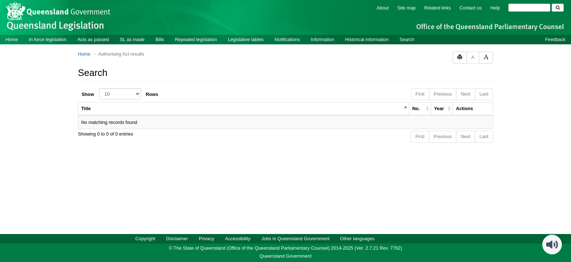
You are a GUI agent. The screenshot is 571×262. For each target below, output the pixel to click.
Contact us (471, 7)
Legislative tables (246, 39)
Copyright (145, 238)
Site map (406, 7)
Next (465, 93)
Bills (159, 39)
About (383, 7)
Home (11, 39)
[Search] (529, 7)
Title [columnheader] (86, 108)
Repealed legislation (196, 39)
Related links (437, 7)
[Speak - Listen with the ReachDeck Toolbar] (552, 244)
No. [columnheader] (416, 108)
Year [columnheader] (439, 108)
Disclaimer (177, 238)
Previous (443, 93)
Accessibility (238, 238)
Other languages (357, 238)
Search (406, 39)
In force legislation (47, 39)
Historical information (367, 39)
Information (322, 39)
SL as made (132, 39)
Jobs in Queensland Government (295, 238)
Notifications (287, 39)
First (420, 93)
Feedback (555, 39)
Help (495, 7)
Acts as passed (93, 39)
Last (484, 93)
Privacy (206, 238)
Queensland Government (286, 255)
